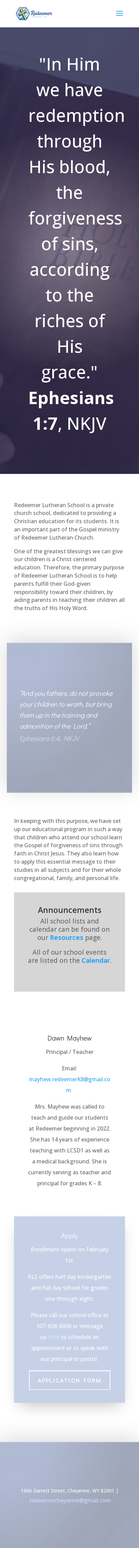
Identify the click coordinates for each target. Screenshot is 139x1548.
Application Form (69, 1373)
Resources (66, 937)
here (53, 1330)
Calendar (96, 960)
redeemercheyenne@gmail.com (70, 1502)
